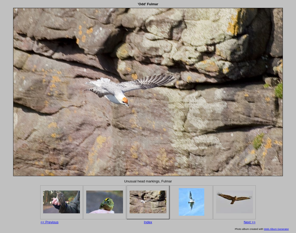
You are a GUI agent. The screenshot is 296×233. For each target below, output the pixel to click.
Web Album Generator (276, 228)
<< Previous (49, 222)
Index (148, 222)
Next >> (250, 222)
